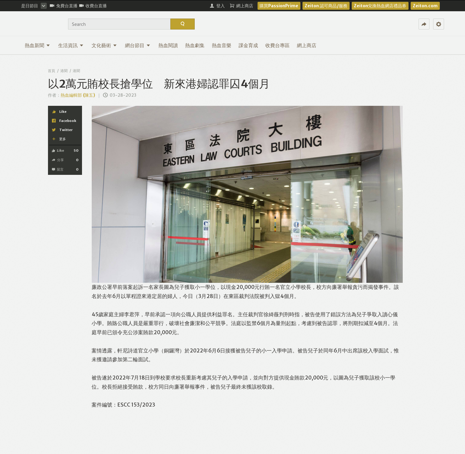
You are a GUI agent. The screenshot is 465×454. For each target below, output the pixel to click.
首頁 (51, 70)
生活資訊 (71, 45)
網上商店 (306, 45)
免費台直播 (63, 6)
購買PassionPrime (279, 6)
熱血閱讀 (168, 45)
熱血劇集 (195, 45)
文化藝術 (104, 45)
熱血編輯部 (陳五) (78, 95)
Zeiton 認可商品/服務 (326, 6)
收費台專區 (277, 45)
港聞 (64, 70)
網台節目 (137, 45)
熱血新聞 (37, 45)
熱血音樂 (221, 45)
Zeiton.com (425, 6)
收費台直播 (93, 6)
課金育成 (248, 45)
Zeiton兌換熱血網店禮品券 (380, 6)
